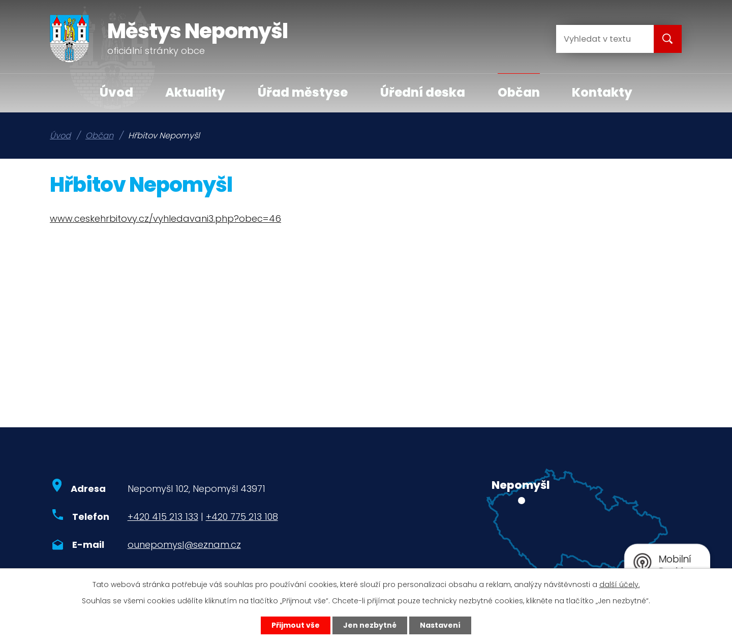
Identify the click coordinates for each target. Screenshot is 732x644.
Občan (519, 92)
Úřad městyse (303, 92)
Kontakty (602, 92)
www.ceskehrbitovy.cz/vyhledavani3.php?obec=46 (165, 218)
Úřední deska (422, 92)
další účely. (619, 584)
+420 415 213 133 (163, 516)
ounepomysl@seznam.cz (184, 544)
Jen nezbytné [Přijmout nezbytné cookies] (369, 625)
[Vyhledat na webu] (596, 39)
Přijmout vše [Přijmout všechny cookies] (295, 625)
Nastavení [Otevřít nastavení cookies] (440, 625)
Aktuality (195, 92)
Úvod (116, 92)
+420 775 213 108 (242, 516)
